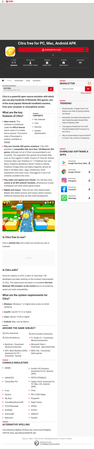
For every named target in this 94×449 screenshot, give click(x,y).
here (36, 173)
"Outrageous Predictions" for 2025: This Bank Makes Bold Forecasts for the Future (75, 129)
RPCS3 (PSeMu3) (38, 377)
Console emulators (9, 86)
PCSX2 (34, 410)
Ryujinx (8, 394)
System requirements (40, 132)
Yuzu (7, 390)
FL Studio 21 (36, 338)
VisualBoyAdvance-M (14, 402)
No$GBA (8, 410)
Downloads (19, 81)
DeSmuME (9, 414)
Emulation (37, 81)
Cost (36, 123)
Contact (62, 439)
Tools (28, 81)
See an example (86, 93)
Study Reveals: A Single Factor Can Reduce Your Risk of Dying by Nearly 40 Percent (75, 111)
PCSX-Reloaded (11, 406)
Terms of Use (38, 439)
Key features (39, 119)
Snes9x (34, 418)
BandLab (9, 344)
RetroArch (9, 418)
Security (37, 127)
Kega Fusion (36, 402)
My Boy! (8, 398)
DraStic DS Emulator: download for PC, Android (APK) (42, 371)
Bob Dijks (7, 88)
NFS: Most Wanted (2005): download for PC (16, 352)
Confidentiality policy (51, 439)
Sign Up (25, 439)
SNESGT (35, 414)
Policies (69, 439)
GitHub (7, 142)
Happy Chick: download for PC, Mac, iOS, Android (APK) (42, 384)
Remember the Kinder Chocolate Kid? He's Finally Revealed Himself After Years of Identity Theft (76, 120)
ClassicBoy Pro (11, 381)
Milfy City (35, 351)
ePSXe (34, 406)
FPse (33, 390)
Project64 (35, 398)
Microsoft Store (37, 344)
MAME (8, 368)
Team (31, 439)
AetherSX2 (9, 377)
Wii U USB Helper (38, 394)
